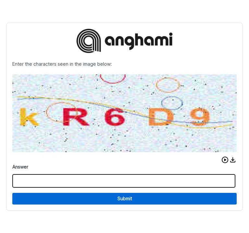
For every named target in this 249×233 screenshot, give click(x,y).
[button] (225, 160)
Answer (20, 167)
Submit (124, 198)
